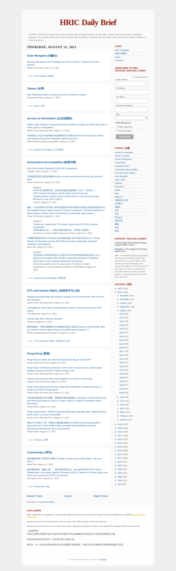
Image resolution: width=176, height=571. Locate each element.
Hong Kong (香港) (38, 353)
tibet (117, 193)
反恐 (117, 210)
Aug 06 (122, 377)
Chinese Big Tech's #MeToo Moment (44, 318)
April (122, 408)
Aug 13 (122, 359)
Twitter (118, 57)
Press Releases (125, 131)
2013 (120, 451)
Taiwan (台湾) (35, 88)
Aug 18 (122, 347)
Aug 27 (122, 321)
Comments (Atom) (46, 502)
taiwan (37, 106)
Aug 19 (122, 344)
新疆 (117, 224)
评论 (48, 487)
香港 (46, 440)
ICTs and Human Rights (44, 341)
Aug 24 (122, 333)
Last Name (120, 97)
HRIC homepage (122, 50)
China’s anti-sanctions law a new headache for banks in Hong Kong (59, 378)
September (125, 307)
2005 (120, 480)
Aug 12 (122, 362)
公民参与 (119, 204)
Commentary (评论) (39, 452)
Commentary (39, 487)
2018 (120, 432)
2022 (120, 289)
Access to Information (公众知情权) (49, 118)
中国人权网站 (121, 54)
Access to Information (43, 150)
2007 (120, 473)
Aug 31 (122, 314)
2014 (120, 447)
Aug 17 (122, 351)
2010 (120, 462)
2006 (120, 477)
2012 (120, 454)
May (122, 405)
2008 (120, 469)
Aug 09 (122, 374)
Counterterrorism (122, 166)
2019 (120, 428)
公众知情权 (59, 150)
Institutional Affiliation (124, 106)
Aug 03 (122, 389)
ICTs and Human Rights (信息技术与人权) (53, 290)
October (124, 303)
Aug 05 (122, 381)
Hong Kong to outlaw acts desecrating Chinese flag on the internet (59, 359)
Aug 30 (122, 318)
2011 (120, 458)
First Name (120, 88)
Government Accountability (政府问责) (51, 162)
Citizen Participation (123, 159)
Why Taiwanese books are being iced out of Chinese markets (56, 94)
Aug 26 (122, 325)
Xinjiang (118, 183)
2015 (120, 443)
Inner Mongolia (40, 76)
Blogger (103, 559)
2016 (120, 439)
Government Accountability (45, 278)
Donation (119, 249)
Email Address (131, 80)
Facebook (119, 60)
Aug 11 (122, 366)
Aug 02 (122, 393)
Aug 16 (122, 355)
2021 (120, 292)
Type (118, 114)
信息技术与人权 (63, 341)
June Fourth (120, 180)
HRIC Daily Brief (88, 22)
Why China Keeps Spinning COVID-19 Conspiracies (52, 168)
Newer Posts (34, 496)
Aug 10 (122, 370)
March (123, 412)
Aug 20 (122, 340)
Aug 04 (122, 385)
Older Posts (101, 496)
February (124, 416)
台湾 (43, 106)
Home (68, 496)
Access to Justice (122, 156)
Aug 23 (122, 336)
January (123, 420)
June (122, 401)
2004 (120, 484)
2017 (120, 436)
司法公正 (119, 217)
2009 (120, 465)
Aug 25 (122, 329)
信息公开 (119, 197)
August (123, 311)
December (124, 296)
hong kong (38, 440)
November (124, 299)
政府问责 (62, 278)
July (122, 397)
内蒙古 (51, 76)
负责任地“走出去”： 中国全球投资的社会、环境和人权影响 (61, 230)
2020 (120, 424)
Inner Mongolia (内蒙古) (42, 55)
